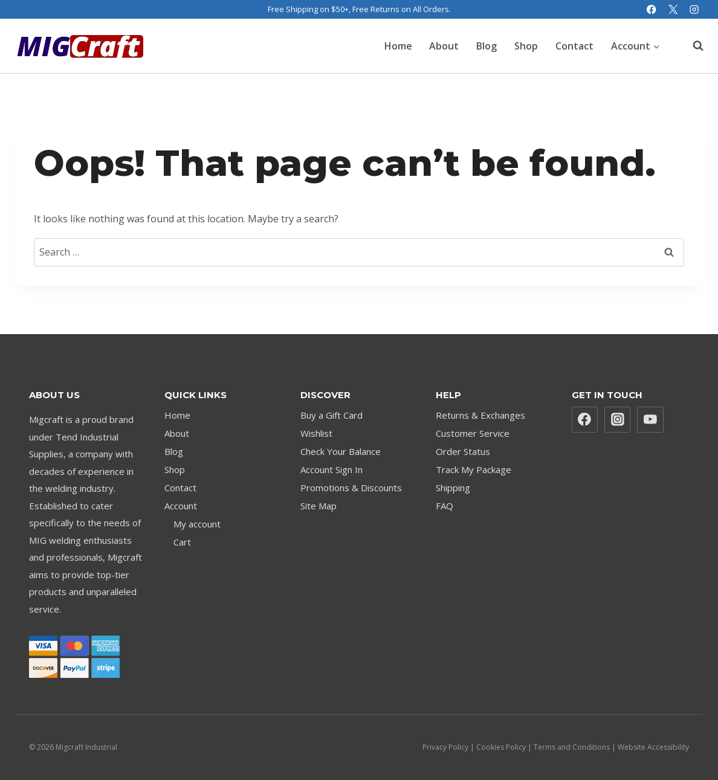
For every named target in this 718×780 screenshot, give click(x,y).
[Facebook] (651, 9)
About (444, 46)
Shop (526, 46)
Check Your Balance (340, 451)
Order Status (463, 451)
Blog (486, 46)
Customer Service (472, 433)
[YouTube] (650, 420)
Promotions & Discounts (351, 488)
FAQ (444, 506)
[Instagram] (617, 420)
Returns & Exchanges (480, 415)
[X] (673, 9)
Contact (574, 46)
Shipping (453, 488)
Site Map (318, 506)
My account (197, 524)
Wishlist (316, 433)
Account (180, 506)
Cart (182, 542)
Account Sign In (331, 469)
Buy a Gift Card (331, 415)
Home (398, 46)
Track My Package (473, 469)
